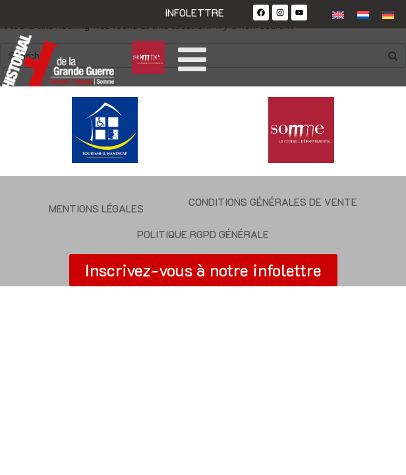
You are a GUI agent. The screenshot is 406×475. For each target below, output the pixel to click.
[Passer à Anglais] (338, 14)
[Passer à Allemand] (388, 14)
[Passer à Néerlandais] (363, 14)
